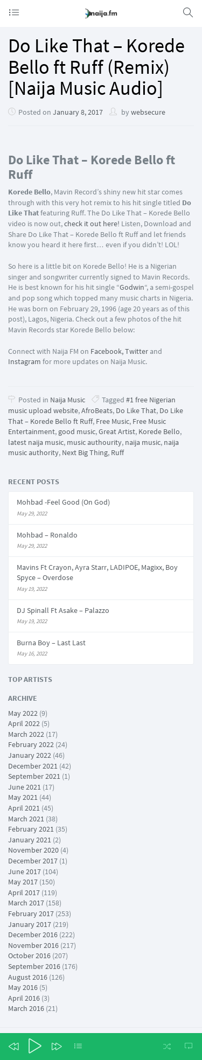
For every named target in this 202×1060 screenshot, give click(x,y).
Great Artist (117, 431)
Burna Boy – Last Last (51, 642)
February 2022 (31, 744)
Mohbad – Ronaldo (47, 535)
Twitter (136, 351)
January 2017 (29, 924)
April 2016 (24, 998)
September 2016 (34, 966)
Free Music (112, 421)
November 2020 (33, 850)
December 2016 (33, 934)
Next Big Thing (85, 452)
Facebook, (106, 351)
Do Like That (136, 410)
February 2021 (31, 829)
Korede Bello (159, 431)
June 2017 (24, 871)
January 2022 (29, 755)
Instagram (24, 361)
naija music (143, 442)
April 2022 (24, 723)
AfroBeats (97, 410)
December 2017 (33, 861)
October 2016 (29, 955)
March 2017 (26, 903)
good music (76, 431)
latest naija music (36, 442)
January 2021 (29, 840)
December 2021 (33, 766)
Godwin (132, 287)
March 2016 (26, 1008)
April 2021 (24, 808)
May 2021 (23, 797)
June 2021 (24, 787)
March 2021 (26, 819)
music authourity (94, 442)
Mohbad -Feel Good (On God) (63, 502)
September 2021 (34, 776)
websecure (148, 112)
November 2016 (33, 945)
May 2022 (23, 713)
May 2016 (23, 987)
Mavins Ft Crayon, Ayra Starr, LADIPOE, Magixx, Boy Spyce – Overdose (97, 572)
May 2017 (23, 882)
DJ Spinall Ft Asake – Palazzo (63, 610)
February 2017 (31, 913)
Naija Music (67, 400)
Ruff (117, 452)
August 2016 (27, 977)
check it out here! (92, 223)
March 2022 (26, 734)
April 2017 (24, 892)
